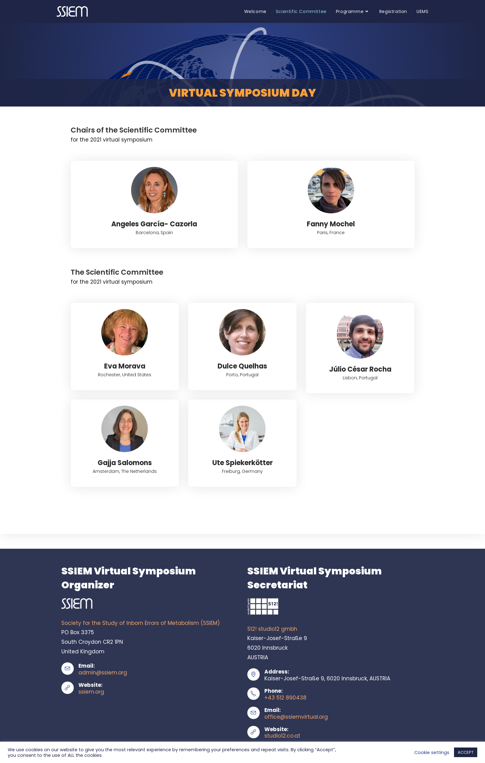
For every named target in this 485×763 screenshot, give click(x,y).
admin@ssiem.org (102, 672)
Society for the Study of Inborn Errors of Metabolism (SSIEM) (140, 623)
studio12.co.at (282, 735)
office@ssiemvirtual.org (296, 717)
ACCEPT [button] (466, 752)
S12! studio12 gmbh (272, 629)
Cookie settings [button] (431, 752)
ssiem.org (91, 691)
